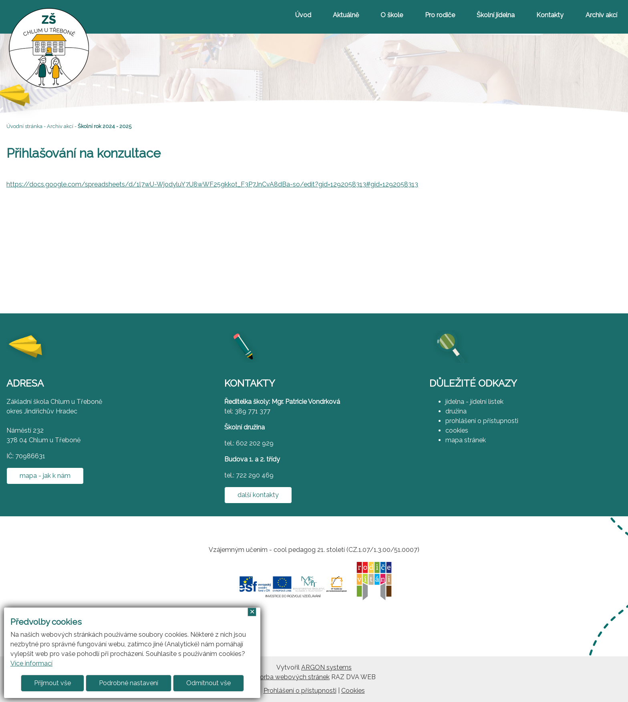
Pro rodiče (440, 15)
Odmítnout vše (208, 683)
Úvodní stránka (24, 126)
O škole (391, 15)
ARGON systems (326, 667)
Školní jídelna (496, 15)
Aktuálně (346, 15)
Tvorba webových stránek (291, 677)
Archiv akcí (601, 15)
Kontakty (550, 15)
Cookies (353, 690)
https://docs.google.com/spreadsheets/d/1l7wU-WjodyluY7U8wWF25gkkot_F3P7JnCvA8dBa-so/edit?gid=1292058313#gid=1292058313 (212, 184)
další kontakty (258, 495)
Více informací (31, 663)
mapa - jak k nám (45, 475)
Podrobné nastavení (128, 683)
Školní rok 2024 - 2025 (104, 126)
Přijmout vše (52, 683)
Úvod (303, 15)
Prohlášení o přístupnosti (300, 690)
